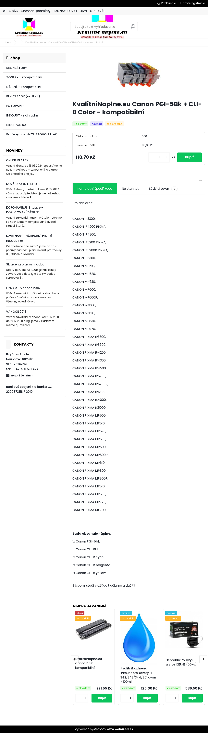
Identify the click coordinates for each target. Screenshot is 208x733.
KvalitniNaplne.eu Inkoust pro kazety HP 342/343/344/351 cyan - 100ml (138, 675)
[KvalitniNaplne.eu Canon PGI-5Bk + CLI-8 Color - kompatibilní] (138, 75)
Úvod (9, 42)
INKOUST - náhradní (22, 115)
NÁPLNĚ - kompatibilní (23, 87)
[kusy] (159, 157)
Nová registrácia (194, 3)
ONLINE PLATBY (17, 160)
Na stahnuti (130, 188)
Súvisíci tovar (163, 188)
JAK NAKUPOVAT (65, 11)
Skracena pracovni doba (25, 264)
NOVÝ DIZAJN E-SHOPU (23, 184)
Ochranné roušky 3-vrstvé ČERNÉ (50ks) (181, 662)
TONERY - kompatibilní (24, 77)
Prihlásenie (168, 3)
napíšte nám (21, 375)
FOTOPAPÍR (15, 106)
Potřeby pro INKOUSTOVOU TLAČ (31, 134)
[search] (133, 28)
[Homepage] (4, 11)
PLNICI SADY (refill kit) (23, 96)
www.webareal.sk (120, 729)
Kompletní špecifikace (94, 188)
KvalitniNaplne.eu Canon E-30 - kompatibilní (88, 663)
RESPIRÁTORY (16, 68)
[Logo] (30, 27)
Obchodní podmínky (36, 11)
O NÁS (13, 11)
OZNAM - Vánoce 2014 (23, 288)
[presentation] (75, 659)
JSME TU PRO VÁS (92, 11)
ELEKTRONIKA (16, 125)
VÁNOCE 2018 (16, 312)
